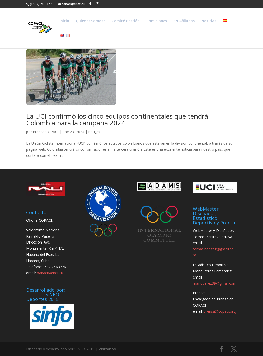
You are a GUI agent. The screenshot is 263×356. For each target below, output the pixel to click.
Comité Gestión (126, 21)
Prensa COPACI (46, 131)
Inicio (64, 21)
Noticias (208, 21)
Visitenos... (109, 348)
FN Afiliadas (184, 21)
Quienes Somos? (90, 21)
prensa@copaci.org (220, 311)
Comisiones (156, 21)
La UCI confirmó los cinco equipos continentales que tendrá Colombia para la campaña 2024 (117, 119)
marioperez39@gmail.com (215, 283)
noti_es (94, 131)
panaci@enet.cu (50, 272)
